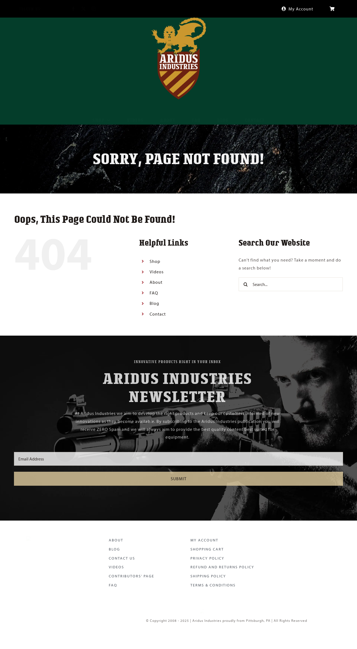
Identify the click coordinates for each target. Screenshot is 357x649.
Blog (154, 303)
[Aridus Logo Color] (50, 536)
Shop (155, 261)
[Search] (245, 284)
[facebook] (69, 9)
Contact (158, 314)
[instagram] (89, 9)
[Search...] (291, 284)
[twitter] (79, 9)
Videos (157, 271)
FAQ (154, 293)
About (156, 282)
